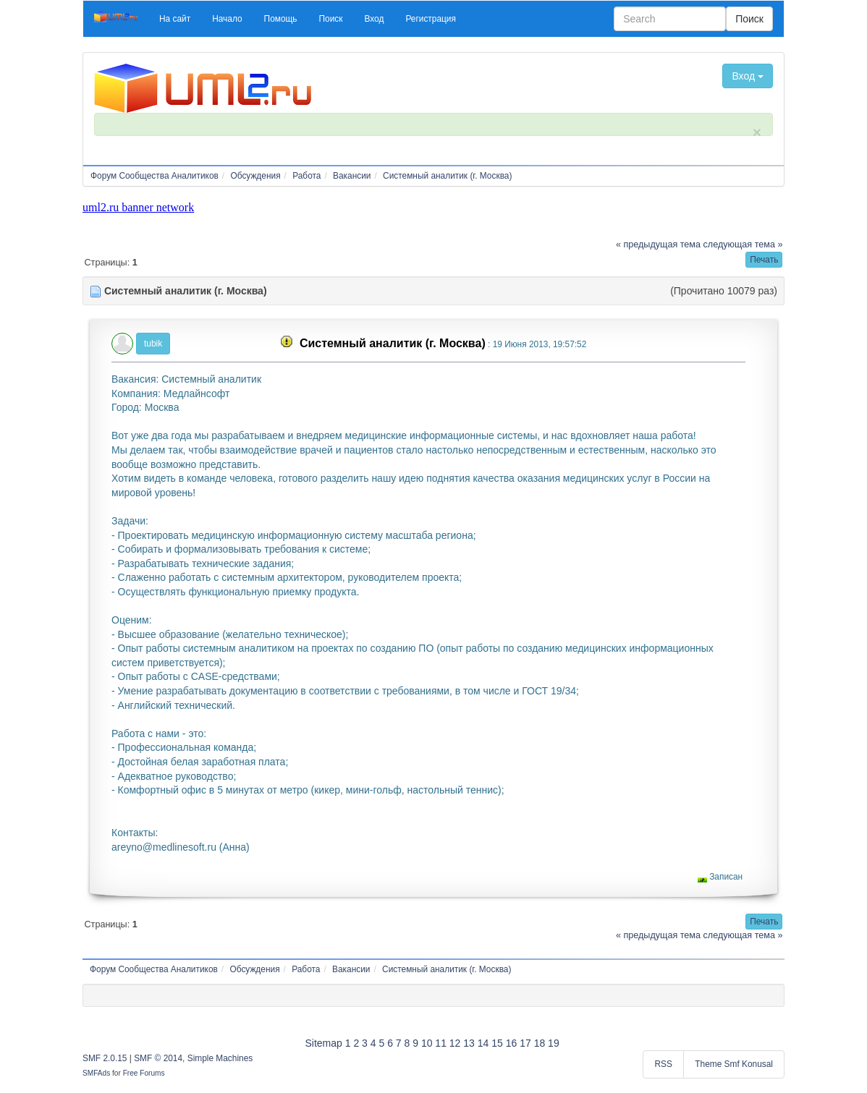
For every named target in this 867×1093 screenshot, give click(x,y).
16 (511, 1043)
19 (553, 1043)
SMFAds (96, 1073)
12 (455, 1043)
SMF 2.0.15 (105, 1058)
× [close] (757, 132)
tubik (153, 344)
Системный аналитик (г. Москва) (393, 343)
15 (497, 1043)
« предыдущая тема (658, 244)
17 (525, 1043)
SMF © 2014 (158, 1058)
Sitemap (323, 1043)
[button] (174, 19)
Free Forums (144, 1073)
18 (540, 1043)
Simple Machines (220, 1058)
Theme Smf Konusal (734, 1064)
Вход (748, 76)
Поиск (749, 19)
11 (441, 1043)
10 (427, 1043)
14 (483, 1043)
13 (469, 1043)
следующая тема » (743, 244)
